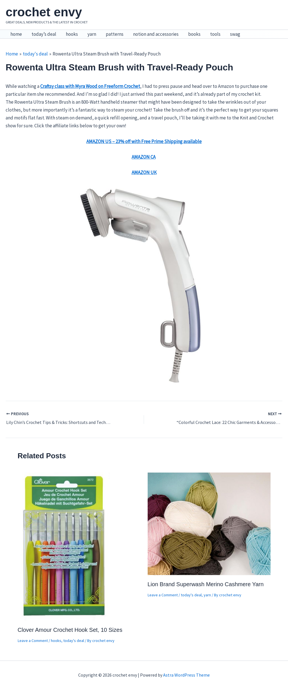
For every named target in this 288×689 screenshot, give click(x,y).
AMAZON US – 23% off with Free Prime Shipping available (144, 141)
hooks (72, 34)
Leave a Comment (33, 640)
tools (215, 34)
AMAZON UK (144, 172)
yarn (91, 34)
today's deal (73, 640)
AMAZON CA (144, 157)
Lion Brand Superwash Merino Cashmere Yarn (206, 584)
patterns (114, 34)
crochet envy (44, 12)
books (194, 34)
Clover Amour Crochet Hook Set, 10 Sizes (70, 630)
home (16, 34)
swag (235, 34)
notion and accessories (156, 34)
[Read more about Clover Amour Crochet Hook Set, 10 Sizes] (64, 546)
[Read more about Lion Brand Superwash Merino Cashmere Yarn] (209, 523)
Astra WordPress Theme (186, 675)
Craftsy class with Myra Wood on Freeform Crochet (90, 86)
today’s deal (44, 34)
